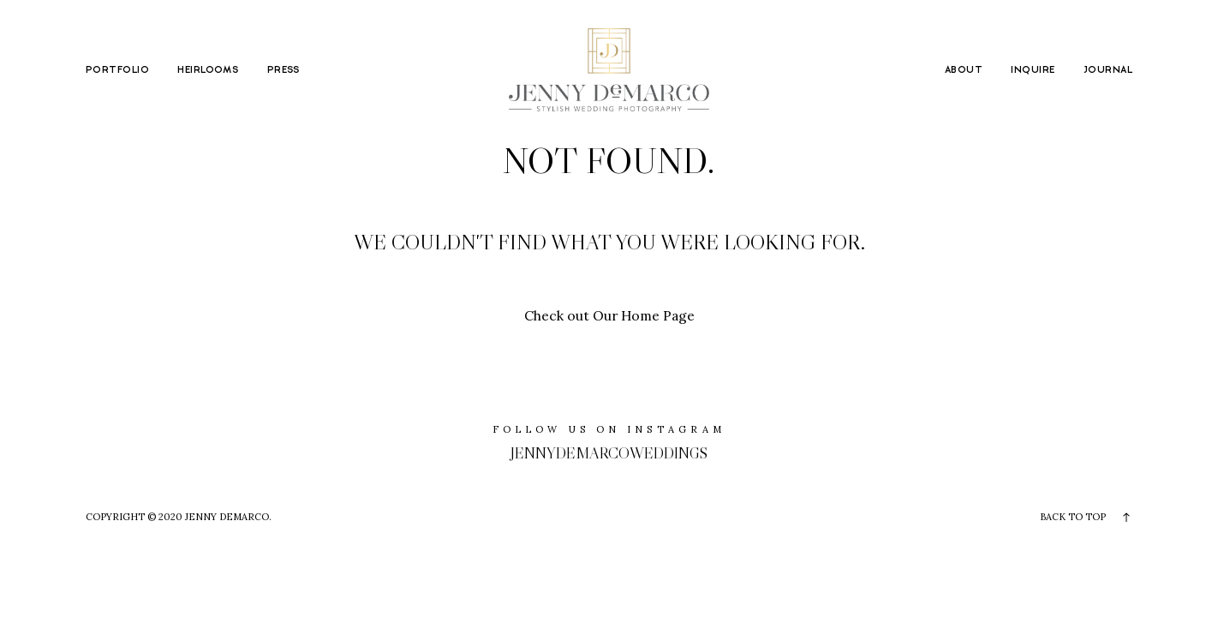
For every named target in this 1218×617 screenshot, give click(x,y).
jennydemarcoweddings (609, 453)
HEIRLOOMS (207, 70)
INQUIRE (1032, 70)
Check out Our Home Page (609, 315)
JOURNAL (1108, 70)
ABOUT (963, 70)
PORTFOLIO (117, 70)
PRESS (283, 70)
